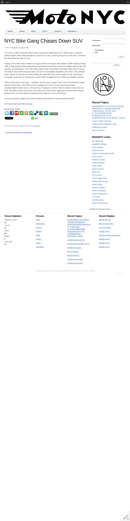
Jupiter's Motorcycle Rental (103, 153)
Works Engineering (99, 203)
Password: (96, 45)
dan (27, 47)
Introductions (40, 224)
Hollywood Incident (99, 127)
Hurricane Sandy (105, 227)
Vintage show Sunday (75, 259)
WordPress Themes (121, 273)
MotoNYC (65, 17)
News (33, 31)
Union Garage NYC (100, 194)
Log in (7, 2)
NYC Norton (97, 175)
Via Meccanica (98, 200)
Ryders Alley (97, 184)
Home (10, 31)
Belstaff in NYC (104, 231)
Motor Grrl (96, 172)
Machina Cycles (98, 160)
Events (38, 243)
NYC (45, 31)
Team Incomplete (99, 191)
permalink (37, 126)
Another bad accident (75, 263)
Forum (57, 31)
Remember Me (99, 51)
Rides (38, 235)
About (21, 31)
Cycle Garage (97, 147)
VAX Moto (96, 197)
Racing (38, 239)
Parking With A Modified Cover (104, 124)
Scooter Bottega (98, 187)
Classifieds (40, 247)
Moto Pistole (97, 166)
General (39, 227)
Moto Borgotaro (98, 163)
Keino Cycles (97, 156)
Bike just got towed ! (106, 224)
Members (72, 31)
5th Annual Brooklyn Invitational (18, 132)
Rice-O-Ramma (98, 130)
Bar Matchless (98, 141)
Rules (38, 220)
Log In (121, 57)
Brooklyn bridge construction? (109, 235)
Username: (96, 40)
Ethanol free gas (73, 255)
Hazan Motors (97, 150)
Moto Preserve (98, 169)
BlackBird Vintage (99, 144)
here (30, 104)
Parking (38, 231)
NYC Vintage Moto (99, 178)
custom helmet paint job (101, 121)
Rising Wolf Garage (100, 181)
